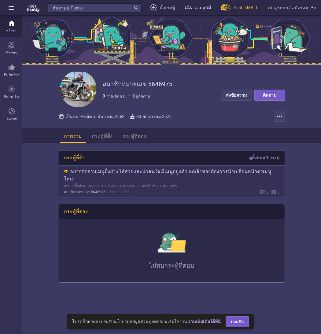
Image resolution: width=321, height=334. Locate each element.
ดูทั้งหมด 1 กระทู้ (264, 157)
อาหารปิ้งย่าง (74, 186)
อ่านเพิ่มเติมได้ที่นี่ (204, 321)
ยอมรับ (237, 321)
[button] (11, 7)
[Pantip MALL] (239, 7)
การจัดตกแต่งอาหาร (118, 186)
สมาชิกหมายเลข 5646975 (85, 192)
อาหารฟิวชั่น (147, 186)
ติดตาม (269, 95)
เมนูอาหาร (168, 186)
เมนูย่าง (93, 186)
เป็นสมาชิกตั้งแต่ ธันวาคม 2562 (91, 116)
